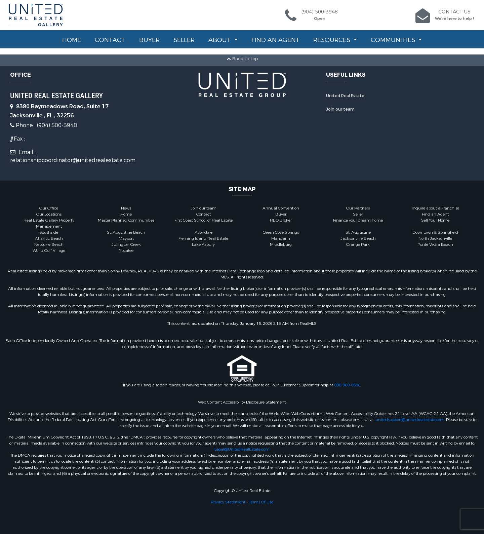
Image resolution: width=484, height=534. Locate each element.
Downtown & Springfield (435, 232)
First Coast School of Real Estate (203, 220)
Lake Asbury (203, 244)
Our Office (48, 208)
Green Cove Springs (281, 232)
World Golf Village (49, 250)
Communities (394, 40)
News (126, 208)
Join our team (340, 109)
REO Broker (281, 220)
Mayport (126, 238)
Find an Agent (275, 40)
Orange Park (358, 244)
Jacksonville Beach (358, 238)
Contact (110, 40)
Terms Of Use (261, 502)
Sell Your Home (435, 220)
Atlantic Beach (49, 238)
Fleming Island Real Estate (203, 238)
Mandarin (280, 238)
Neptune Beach (49, 244)
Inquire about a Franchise (435, 208)
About (220, 40)
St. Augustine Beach (126, 232)
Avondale (203, 232)
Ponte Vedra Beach (435, 244)
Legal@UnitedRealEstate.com (242, 449)
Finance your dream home (358, 220)
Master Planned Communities (126, 220)
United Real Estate (345, 96)
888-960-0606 (347, 385)
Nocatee (126, 250)
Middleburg (281, 244)
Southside (48, 232)
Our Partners (358, 208)
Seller (184, 40)
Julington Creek (126, 244)
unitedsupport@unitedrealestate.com (409, 419)
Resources (332, 40)
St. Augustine (358, 232)
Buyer (149, 40)
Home (71, 40)
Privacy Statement (228, 502)
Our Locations (49, 214)
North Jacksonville (435, 238)
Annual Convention (281, 208)
